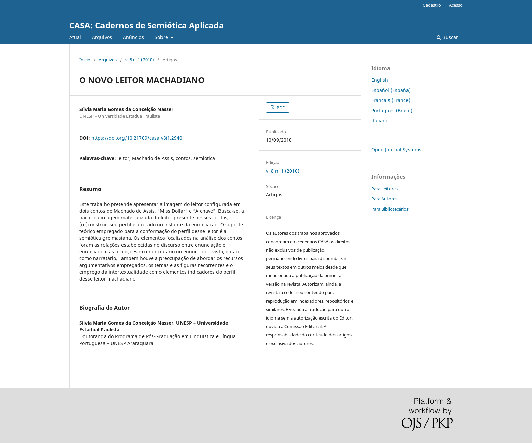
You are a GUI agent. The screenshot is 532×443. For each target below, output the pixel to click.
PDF (280, 107)
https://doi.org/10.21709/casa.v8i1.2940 (136, 138)
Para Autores (384, 199)
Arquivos (102, 37)
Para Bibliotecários (389, 209)
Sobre (162, 37)
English (379, 80)
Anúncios (133, 37)
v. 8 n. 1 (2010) (139, 60)
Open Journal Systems (396, 149)
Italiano (379, 120)
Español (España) (391, 90)
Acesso (456, 5)
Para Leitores (384, 189)
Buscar (447, 37)
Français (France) (390, 100)
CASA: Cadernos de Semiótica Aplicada (146, 25)
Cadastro (432, 5)
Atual (75, 37)
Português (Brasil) (391, 110)
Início (84, 60)
